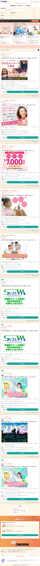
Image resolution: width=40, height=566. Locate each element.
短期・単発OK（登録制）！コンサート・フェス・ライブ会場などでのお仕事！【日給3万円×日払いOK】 (19, 421)
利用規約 (3, 555)
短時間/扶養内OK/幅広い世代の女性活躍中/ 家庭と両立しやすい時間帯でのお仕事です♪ (16, 285)
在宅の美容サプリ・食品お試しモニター (9, 146)
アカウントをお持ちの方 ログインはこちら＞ (20, 537)
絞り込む (34, 10)
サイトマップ (14, 555)
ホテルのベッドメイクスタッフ (8, 281)
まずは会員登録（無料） (20, 535)
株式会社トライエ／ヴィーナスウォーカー (7, 147)
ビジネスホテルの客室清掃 (7, 326)
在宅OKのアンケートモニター (7, 53)
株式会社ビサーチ (4, 101)
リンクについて (8, 555)
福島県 (10, 3)
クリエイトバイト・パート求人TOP (5, 3)
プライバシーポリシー (21, 555)
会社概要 (31, 555)
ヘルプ (27, 555)
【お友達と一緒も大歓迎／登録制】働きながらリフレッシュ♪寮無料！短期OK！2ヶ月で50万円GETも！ (19, 466)
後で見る (4, 137)
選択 (34, 15)
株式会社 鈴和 (4, 282)
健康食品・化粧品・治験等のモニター (9, 235)
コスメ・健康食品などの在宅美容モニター (10, 100)
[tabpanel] (20, 35)
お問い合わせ (36, 555)
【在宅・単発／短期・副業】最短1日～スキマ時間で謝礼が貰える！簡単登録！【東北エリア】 (18, 150)
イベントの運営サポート (6, 417)
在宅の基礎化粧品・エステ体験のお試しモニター (11, 190)
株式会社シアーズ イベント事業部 (6, 418)
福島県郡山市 (13, 3)
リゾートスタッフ (5, 372)
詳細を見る (22, 137)
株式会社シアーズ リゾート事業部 (6, 373)
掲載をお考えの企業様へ (20, 556)
